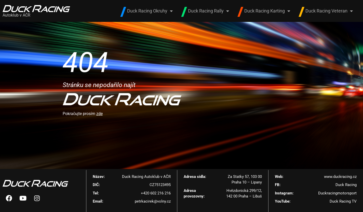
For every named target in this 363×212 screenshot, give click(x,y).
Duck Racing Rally (208, 11)
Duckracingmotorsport (337, 193)
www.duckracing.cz (340, 176)
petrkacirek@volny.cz (153, 201)
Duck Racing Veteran (329, 11)
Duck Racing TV (343, 201)
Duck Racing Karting (267, 11)
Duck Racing (346, 184)
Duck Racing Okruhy (150, 11)
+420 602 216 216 (156, 193)
